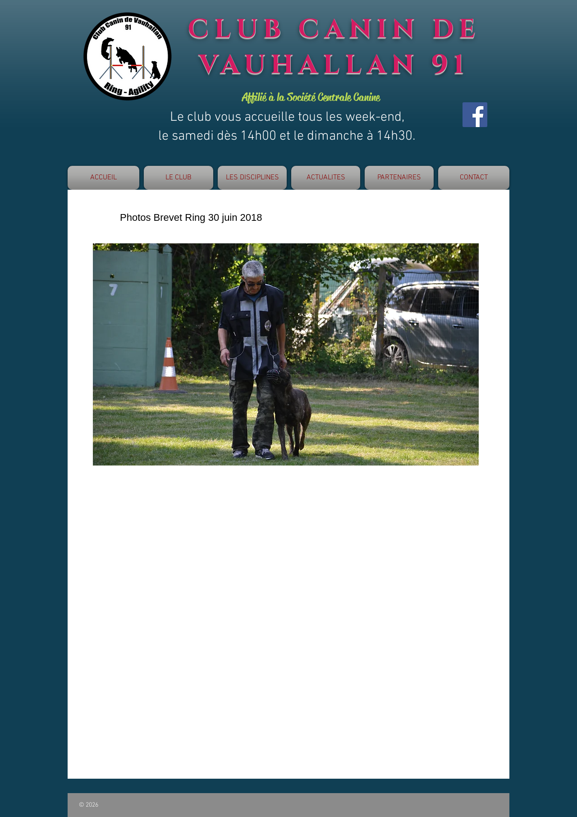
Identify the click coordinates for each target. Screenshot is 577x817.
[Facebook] (475, 114)
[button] (178, 178)
